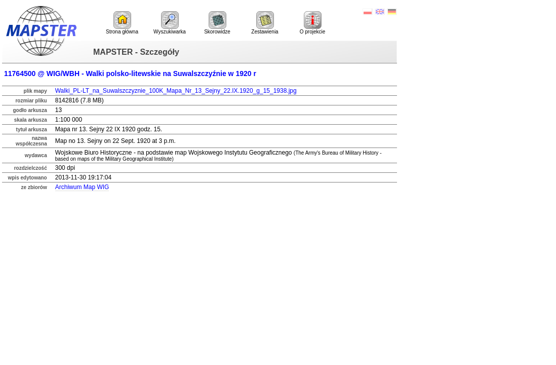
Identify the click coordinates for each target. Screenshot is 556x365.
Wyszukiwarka (169, 22)
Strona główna (122, 22)
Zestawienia (264, 22)
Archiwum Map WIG (82, 187)
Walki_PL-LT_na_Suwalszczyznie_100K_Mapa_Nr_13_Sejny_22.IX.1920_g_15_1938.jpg (176, 90)
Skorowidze (217, 22)
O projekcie (313, 22)
